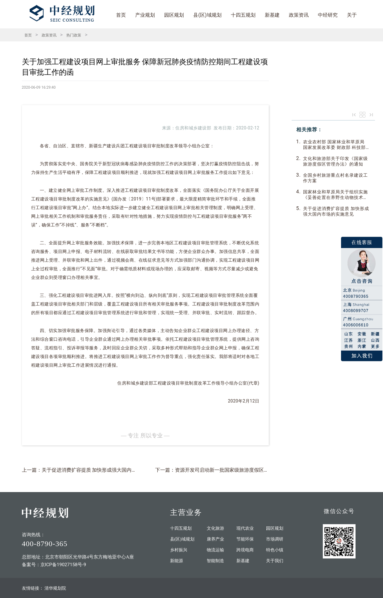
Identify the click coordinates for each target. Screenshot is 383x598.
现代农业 (245, 528)
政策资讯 (299, 15)
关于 (352, 15)
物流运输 (215, 550)
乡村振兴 (178, 550)
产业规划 (145, 15)
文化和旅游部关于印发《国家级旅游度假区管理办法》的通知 (335, 161)
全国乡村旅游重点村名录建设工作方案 (335, 178)
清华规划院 (55, 588)
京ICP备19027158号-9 (63, 564)
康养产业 (215, 539)
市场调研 (274, 539)
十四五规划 (243, 15)
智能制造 (215, 560)
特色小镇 (274, 550)
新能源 (176, 560)
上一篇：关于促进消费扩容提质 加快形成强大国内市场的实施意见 (94, 470)
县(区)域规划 (207, 15)
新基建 (272, 15)
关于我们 (274, 560)
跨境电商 (245, 550)
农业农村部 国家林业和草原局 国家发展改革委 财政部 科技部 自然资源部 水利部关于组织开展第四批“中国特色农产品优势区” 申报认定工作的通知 (336, 144)
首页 (121, 15)
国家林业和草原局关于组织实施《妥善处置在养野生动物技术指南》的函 (335, 194)
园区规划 (174, 15)
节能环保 (245, 539)
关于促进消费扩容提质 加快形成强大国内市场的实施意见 (336, 211)
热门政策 (73, 35)
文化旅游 (215, 528)
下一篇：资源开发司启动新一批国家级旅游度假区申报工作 (219, 470)
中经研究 (328, 15)
